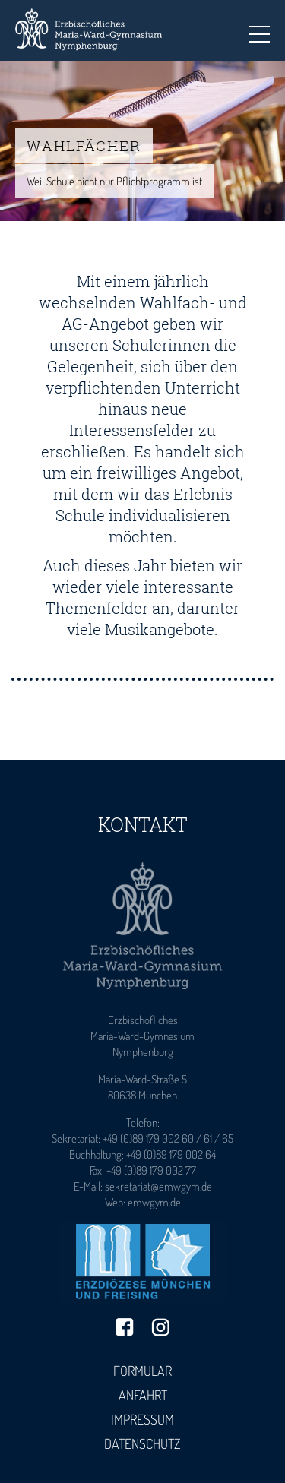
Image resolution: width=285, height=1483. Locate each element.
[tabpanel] (142, 141)
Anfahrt (143, 1395)
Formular (142, 1370)
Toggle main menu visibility (259, 29)
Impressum (142, 1419)
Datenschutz (142, 1443)
